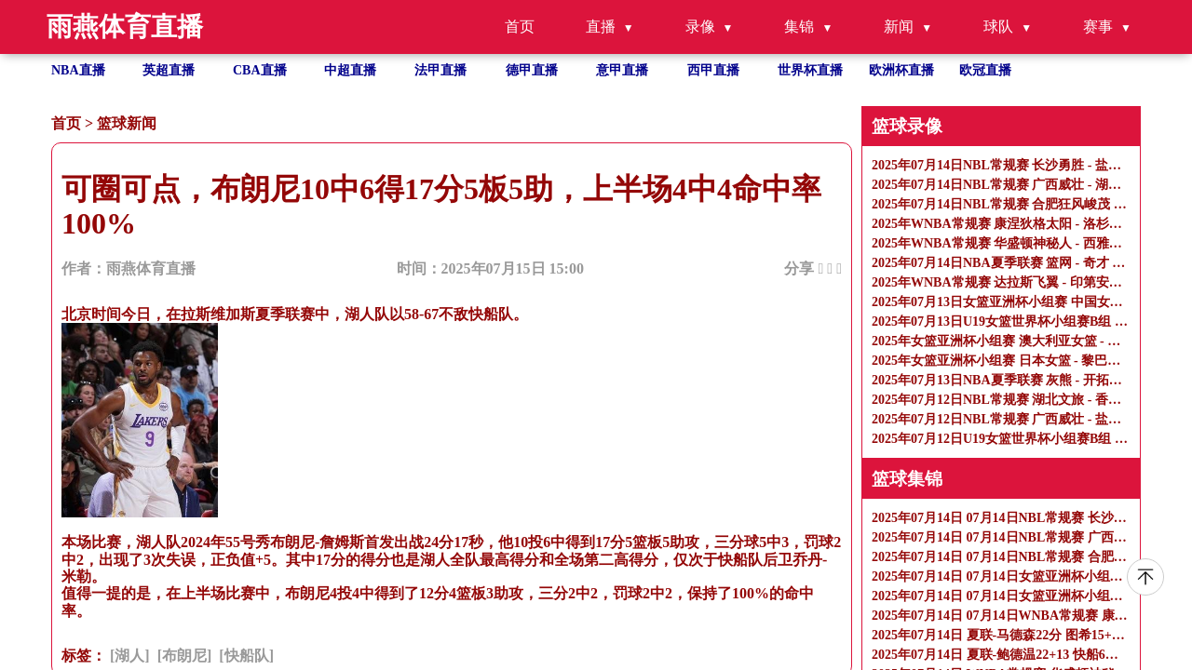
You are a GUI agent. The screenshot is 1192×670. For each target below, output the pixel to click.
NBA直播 (78, 70)
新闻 (899, 26)
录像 (700, 26)
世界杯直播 (810, 70)
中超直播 (350, 70)
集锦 (799, 26)
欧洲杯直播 (901, 70)
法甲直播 (440, 70)
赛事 (1098, 26)
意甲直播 (622, 70)
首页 (520, 26)
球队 (998, 26)
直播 (601, 26)
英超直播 (168, 70)
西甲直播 (713, 70)
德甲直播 (532, 70)
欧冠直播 (985, 70)
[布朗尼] (184, 655)
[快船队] (246, 655)
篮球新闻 (126, 123)
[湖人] (130, 655)
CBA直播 (260, 70)
